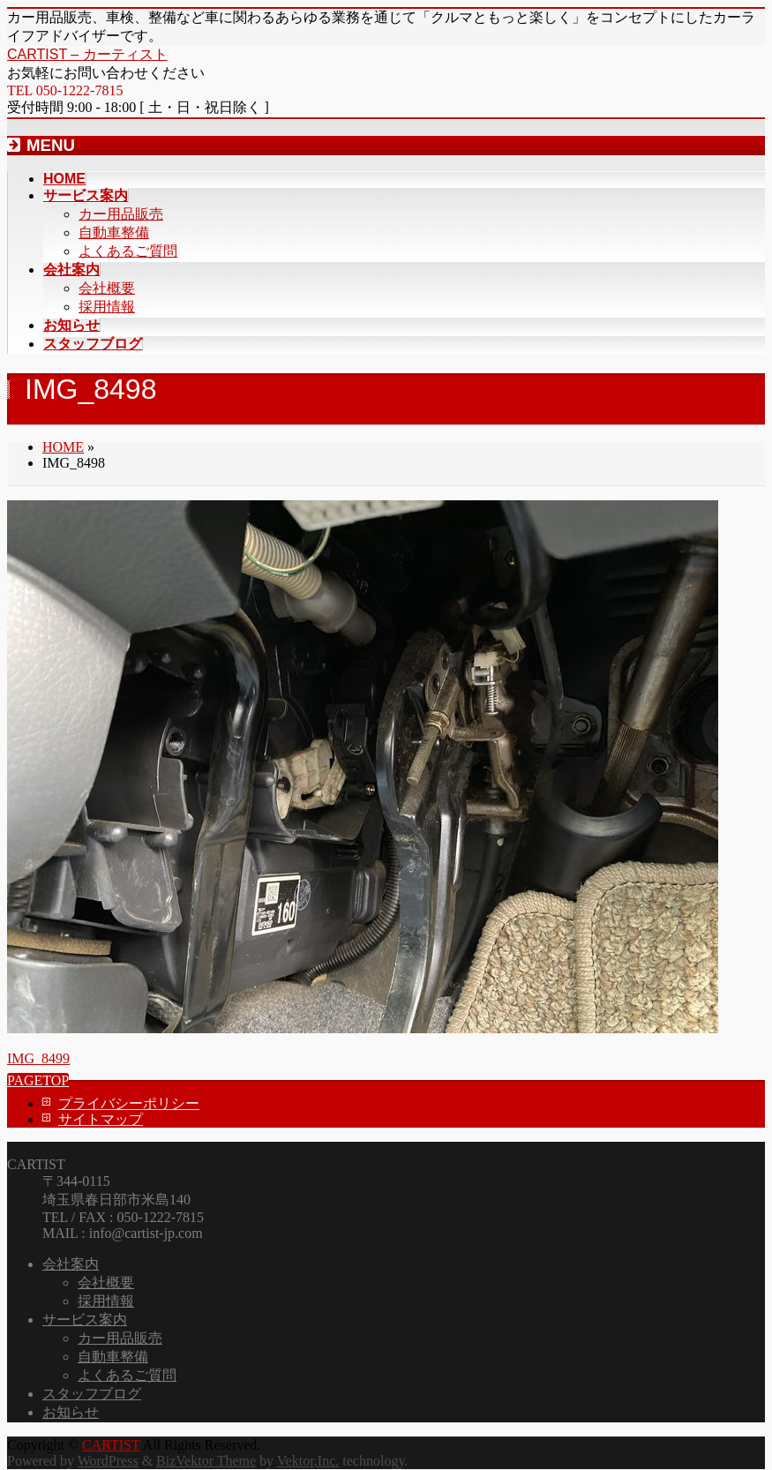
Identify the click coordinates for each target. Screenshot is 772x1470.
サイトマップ (100, 1119)
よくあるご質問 (128, 251)
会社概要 (107, 288)
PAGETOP (38, 1080)
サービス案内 (84, 1319)
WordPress (108, 1460)
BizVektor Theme (206, 1460)
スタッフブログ (91, 1393)
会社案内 (70, 1263)
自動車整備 (114, 232)
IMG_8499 (38, 1058)
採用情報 (107, 306)
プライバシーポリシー (128, 1103)
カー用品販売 (121, 213)
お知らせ (70, 1412)
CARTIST (110, 1444)
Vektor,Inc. (308, 1460)
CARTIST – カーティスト (87, 54)
